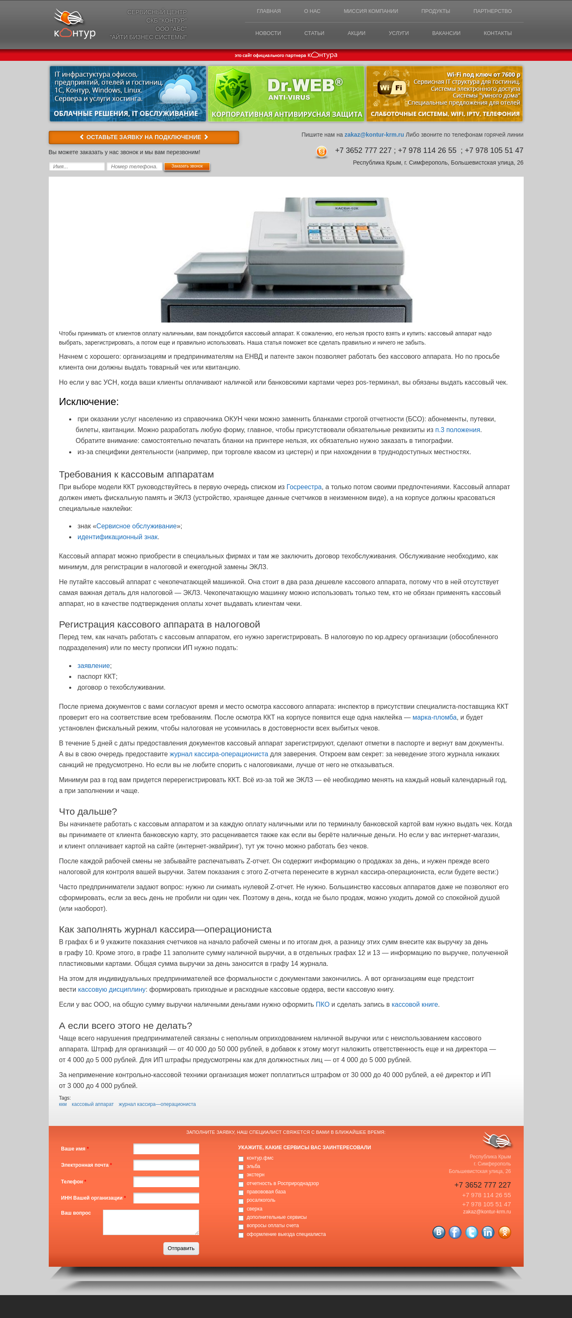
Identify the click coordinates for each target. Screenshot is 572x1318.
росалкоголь (261, 1201)
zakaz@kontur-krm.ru (374, 135)
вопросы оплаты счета (273, 1227)
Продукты (430, 12)
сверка (254, 1210)
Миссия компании (360, 12)
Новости (248, 36)
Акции (344, 36)
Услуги (389, 36)
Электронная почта (86, 1166)
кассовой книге (415, 1005)
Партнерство (491, 12)
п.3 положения (457, 431)
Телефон (73, 1182)
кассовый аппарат (93, 1105)
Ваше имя (75, 1150)
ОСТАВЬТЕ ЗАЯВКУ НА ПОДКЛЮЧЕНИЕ (144, 138)
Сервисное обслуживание (136, 526)
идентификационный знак (117, 537)
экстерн (256, 1176)
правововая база (266, 1192)
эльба (253, 1167)
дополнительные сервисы (277, 1218)
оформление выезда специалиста (286, 1235)
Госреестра (304, 487)
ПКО (323, 1005)
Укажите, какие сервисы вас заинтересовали (304, 1149)
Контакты (495, 36)
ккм (63, 1105)
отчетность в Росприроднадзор (283, 1184)
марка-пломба (434, 718)
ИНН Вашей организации (93, 1199)
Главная (251, 12)
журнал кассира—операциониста (157, 1105)
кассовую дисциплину (111, 990)
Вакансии (441, 36)
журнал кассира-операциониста (219, 754)
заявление (93, 666)
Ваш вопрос (76, 1214)
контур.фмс (260, 1159)
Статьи (298, 36)
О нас (298, 12)
